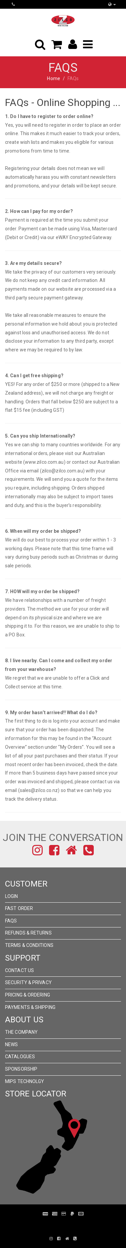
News (11, 1044)
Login (11, 896)
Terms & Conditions (29, 945)
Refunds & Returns (28, 932)
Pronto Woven (66, 1224)
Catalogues (20, 1056)
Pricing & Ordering (27, 995)
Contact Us (19, 970)
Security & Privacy (28, 982)
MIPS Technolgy (24, 1081)
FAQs (11, 920)
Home (53, 78)
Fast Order (19, 908)
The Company (21, 1032)
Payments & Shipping (30, 1007)
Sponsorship (21, 1069)
